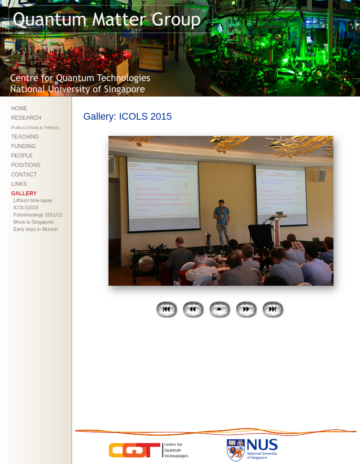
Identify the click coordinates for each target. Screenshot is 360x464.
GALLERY (24, 193)
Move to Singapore (34, 222)
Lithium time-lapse (33, 200)
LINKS (19, 184)
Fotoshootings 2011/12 (38, 214)
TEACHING (25, 137)
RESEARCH (26, 118)
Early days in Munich (36, 229)
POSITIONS (25, 165)
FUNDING (23, 146)
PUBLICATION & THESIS (35, 128)
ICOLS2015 (26, 207)
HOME (19, 108)
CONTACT (24, 174)
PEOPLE (22, 156)
